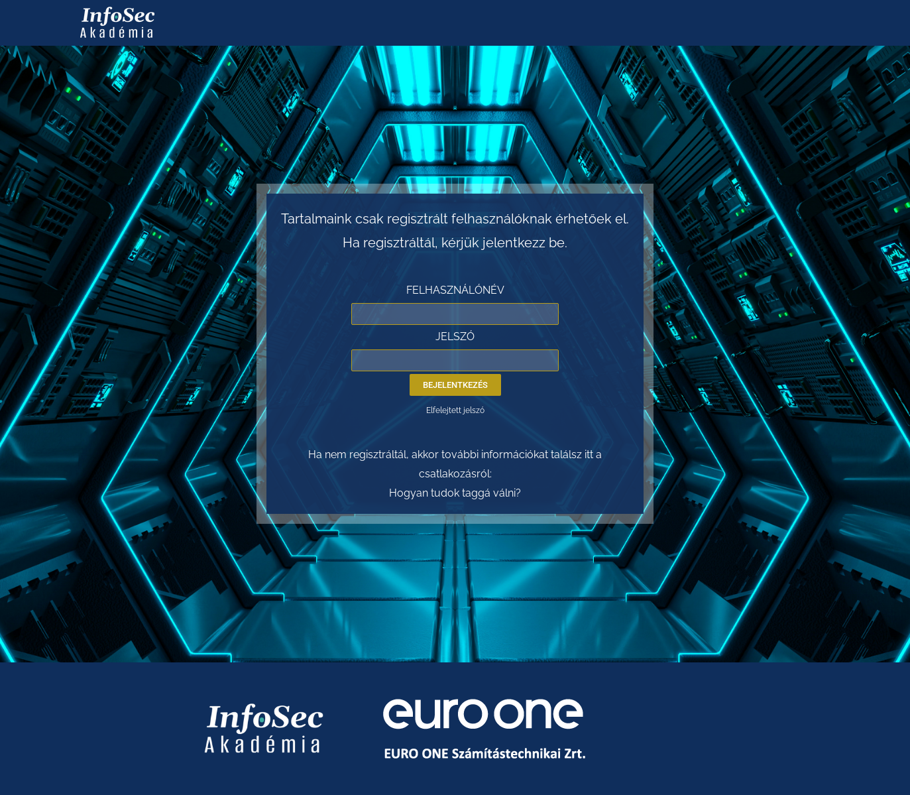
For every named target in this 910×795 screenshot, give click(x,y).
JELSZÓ (455, 336)
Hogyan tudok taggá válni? (455, 493)
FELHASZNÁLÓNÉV (455, 290)
